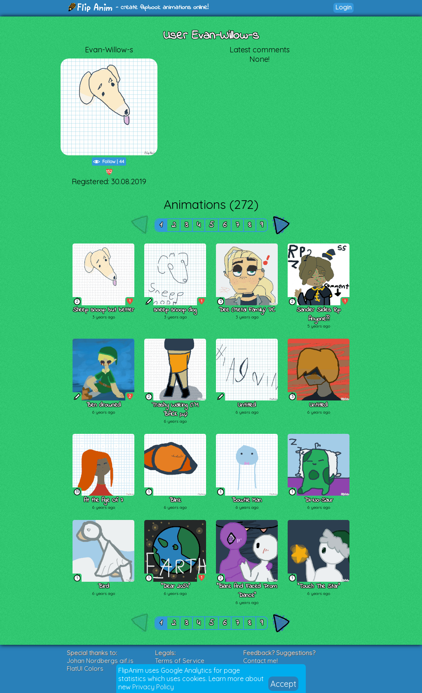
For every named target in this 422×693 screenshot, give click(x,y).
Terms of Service (179, 661)
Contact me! (260, 661)
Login (343, 7)
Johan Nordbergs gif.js (100, 661)
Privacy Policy (153, 687)
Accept (283, 684)
